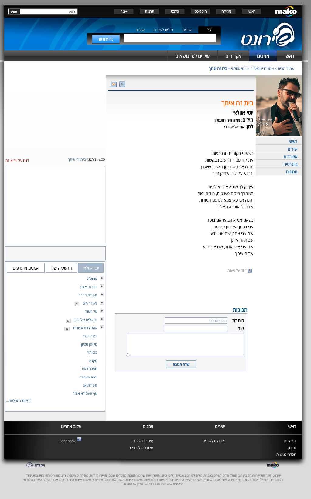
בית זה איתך (218, 68)
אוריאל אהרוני (234, 126)
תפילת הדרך (88, 295)
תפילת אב (90, 385)
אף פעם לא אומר (85, 393)
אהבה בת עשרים (85, 327)
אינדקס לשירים (214, 441)
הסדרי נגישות (286, 454)
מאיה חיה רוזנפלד (227, 120)
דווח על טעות (239, 270)
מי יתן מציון (89, 344)
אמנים (140, 29)
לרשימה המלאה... (19, 400)
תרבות (149, 11)
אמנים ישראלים (262, 68)
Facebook (68, 441)
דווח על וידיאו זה (17, 160)
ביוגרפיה (290, 164)
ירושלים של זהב (85, 319)
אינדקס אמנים (143, 441)
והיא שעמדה (88, 377)
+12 (124, 11)
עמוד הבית (286, 68)
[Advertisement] (181, 289)
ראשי (251, 11)
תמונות (291, 172)
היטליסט (200, 11)
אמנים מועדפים (26, 268)
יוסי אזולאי (238, 68)
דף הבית (290, 441)
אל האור (91, 311)
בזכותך (92, 352)
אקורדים (290, 156)
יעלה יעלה (89, 336)
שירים (187, 29)
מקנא (93, 360)
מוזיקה (226, 11)
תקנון (292, 447)
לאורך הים (90, 303)
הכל (209, 29)
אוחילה (92, 278)
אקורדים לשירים (141, 447)
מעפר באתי (89, 368)
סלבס (175, 11)
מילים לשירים (163, 29)
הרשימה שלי (61, 268)
